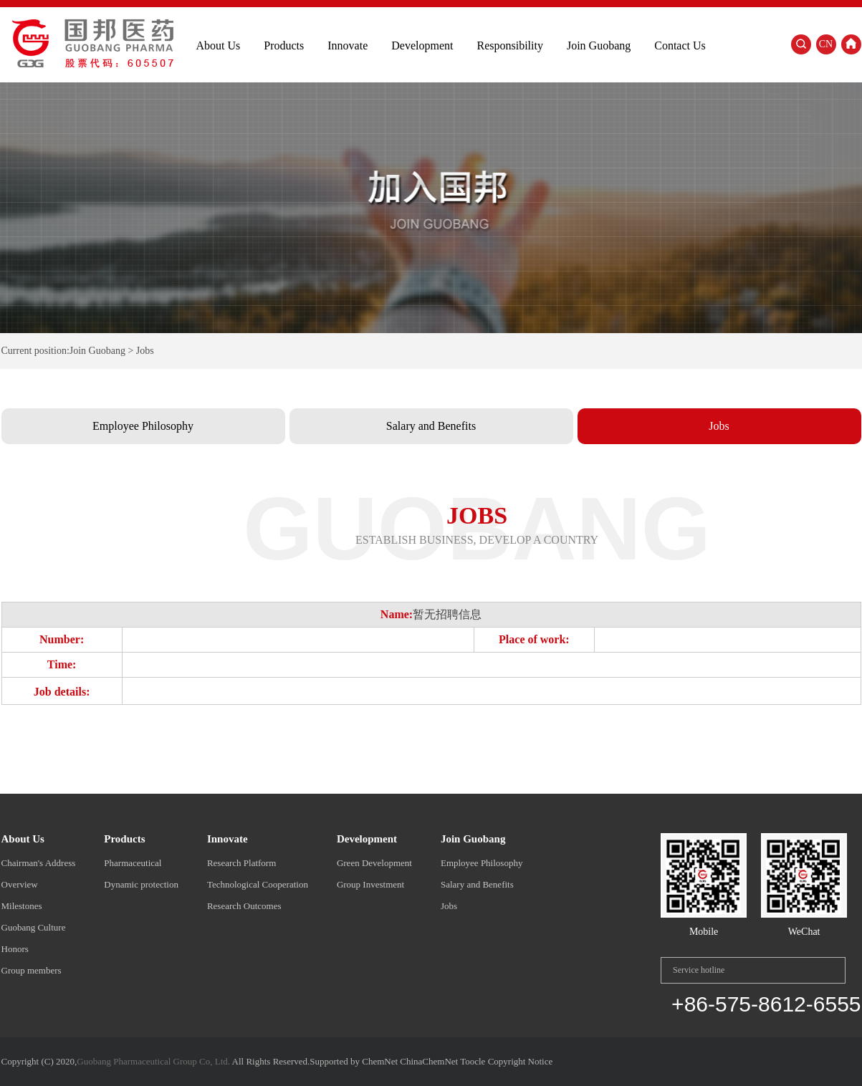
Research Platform (241, 862)
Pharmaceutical (132, 862)
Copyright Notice (520, 1061)
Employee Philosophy (142, 426)
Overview (19, 884)
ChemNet (380, 1061)
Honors (15, 948)
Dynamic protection (141, 884)
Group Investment (370, 884)
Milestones (21, 905)
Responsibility (509, 45)
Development (422, 45)
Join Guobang (599, 45)
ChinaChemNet (429, 1061)
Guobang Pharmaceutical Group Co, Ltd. (153, 1061)
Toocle (472, 1061)
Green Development (374, 862)
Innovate (347, 45)
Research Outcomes (244, 905)
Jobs (719, 426)
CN (826, 44)
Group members (31, 970)
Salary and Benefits (431, 426)
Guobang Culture (33, 927)
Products (284, 45)
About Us (218, 45)
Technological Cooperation (257, 884)
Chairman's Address (38, 862)
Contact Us (680, 45)
